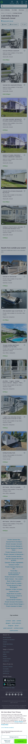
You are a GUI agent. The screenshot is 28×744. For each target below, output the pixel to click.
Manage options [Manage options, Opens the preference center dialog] (14, 737)
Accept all (20, 741)
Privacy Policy (4, 724)
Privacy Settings (19, 721)
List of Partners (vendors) (7, 727)
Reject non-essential (7, 741)
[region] (14, 726)
